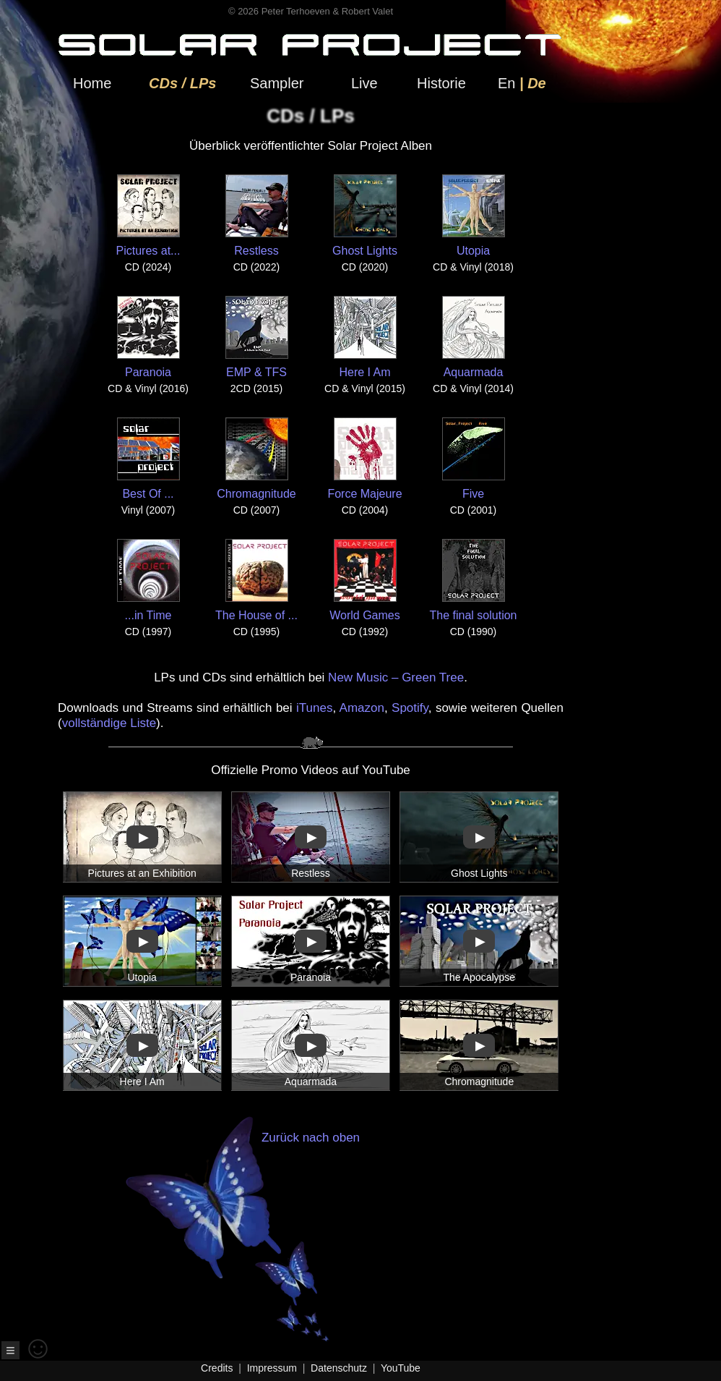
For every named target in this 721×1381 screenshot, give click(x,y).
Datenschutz (339, 1368)
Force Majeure (364, 458)
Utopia (473, 215)
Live (364, 83)
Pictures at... (148, 215)
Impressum (272, 1368)
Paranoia (148, 337)
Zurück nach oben (284, 1236)
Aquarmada (473, 337)
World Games (364, 580)
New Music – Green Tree (396, 677)
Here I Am (365, 337)
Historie (441, 83)
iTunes (314, 708)
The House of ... (256, 580)
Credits (217, 1368)
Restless (256, 215)
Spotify (410, 708)
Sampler (276, 83)
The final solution (473, 580)
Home (92, 83)
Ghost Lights (364, 215)
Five (473, 458)
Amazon (362, 708)
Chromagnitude (256, 458)
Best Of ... (148, 458)
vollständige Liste (109, 723)
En (506, 83)
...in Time (148, 580)
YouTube (400, 1368)
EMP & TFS (256, 337)
